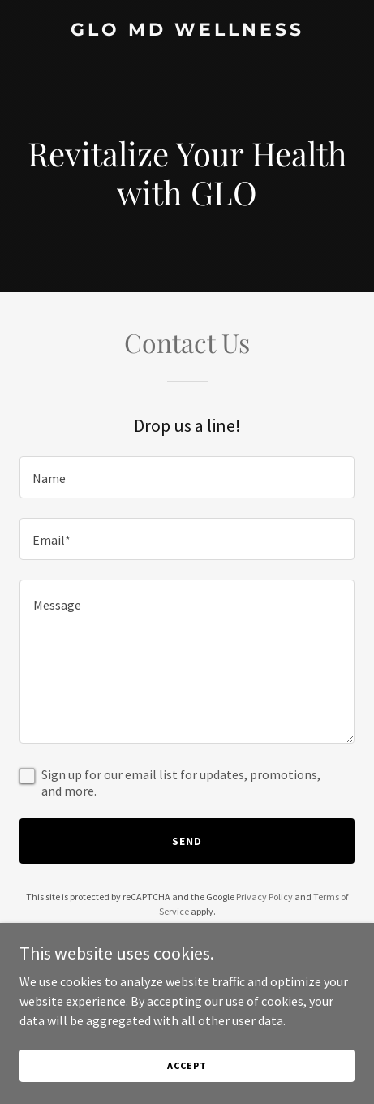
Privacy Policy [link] (264, 897)
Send (187, 841)
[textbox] (187, 477)
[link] (187, 31)
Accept (186, 1065)
